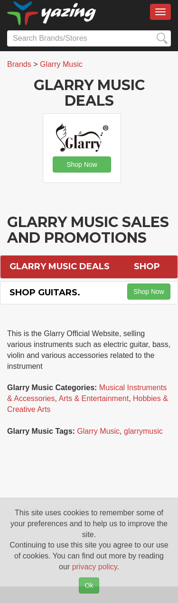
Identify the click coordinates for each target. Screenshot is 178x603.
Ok (89, 585)
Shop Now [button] (81, 164)
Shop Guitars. (44, 292)
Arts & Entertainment (94, 398)
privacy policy (94, 567)
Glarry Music (98, 431)
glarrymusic (143, 431)
